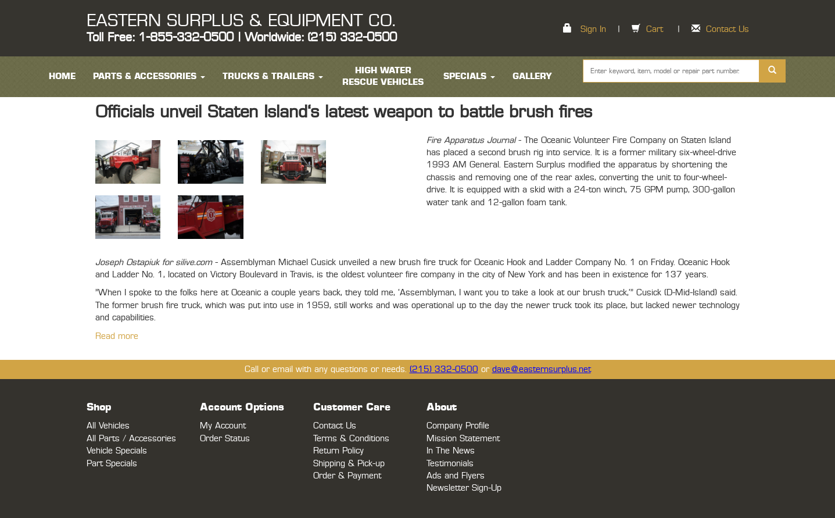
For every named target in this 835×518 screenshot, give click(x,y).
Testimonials (450, 463)
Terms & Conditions (351, 438)
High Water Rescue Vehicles (383, 76)
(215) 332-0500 (444, 369)
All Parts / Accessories (131, 438)
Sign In (593, 29)
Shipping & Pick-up (349, 463)
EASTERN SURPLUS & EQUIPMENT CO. (241, 21)
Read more (116, 336)
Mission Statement (463, 438)
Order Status (225, 438)
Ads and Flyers (456, 475)
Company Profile (458, 425)
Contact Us (727, 29)
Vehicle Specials (117, 450)
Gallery (532, 76)
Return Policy (338, 450)
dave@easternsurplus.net (541, 369)
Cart (654, 29)
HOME (62, 76)
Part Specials (112, 463)
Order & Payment (347, 475)
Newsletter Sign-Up (464, 488)
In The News (451, 450)
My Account (223, 425)
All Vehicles (108, 425)
